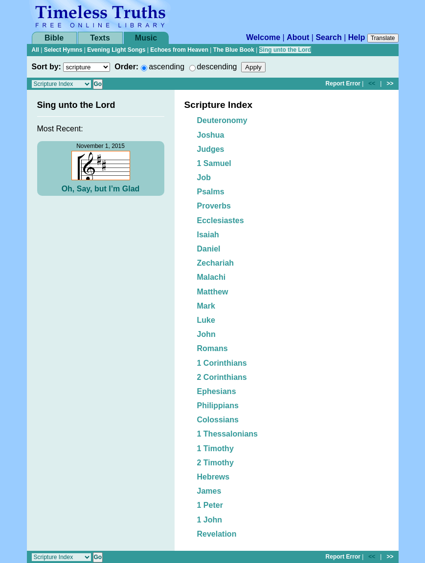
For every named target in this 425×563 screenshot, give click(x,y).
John (206, 334)
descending (217, 67)
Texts (100, 38)
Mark (206, 306)
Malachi (211, 277)
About (298, 37)
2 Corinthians (222, 377)
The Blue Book (233, 49)
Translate (383, 38)
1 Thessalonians (227, 434)
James (209, 491)
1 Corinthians (222, 363)
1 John (210, 520)
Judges (210, 149)
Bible (54, 38)
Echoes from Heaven (179, 49)
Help (356, 37)
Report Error (343, 83)
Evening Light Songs (116, 49)
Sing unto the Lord (285, 49)
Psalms (210, 192)
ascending (166, 67)
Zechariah (215, 263)
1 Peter (210, 505)
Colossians (218, 420)
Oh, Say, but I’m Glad (101, 189)
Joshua (210, 135)
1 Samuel (214, 163)
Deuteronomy (222, 120)
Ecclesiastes (220, 220)
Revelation (217, 534)
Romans (212, 348)
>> (389, 83)
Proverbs (214, 206)
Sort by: (46, 67)
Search (328, 37)
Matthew (212, 292)
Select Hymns (63, 49)
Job (204, 177)
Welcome (263, 37)
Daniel (209, 249)
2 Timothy (215, 463)
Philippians (218, 405)
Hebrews (213, 477)
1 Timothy (215, 448)
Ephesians (216, 391)
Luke (206, 320)
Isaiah (208, 234)
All (35, 49)
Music (146, 38)
